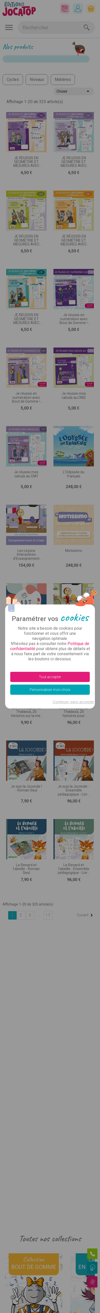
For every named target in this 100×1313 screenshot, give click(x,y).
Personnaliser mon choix (50, 690)
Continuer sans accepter (73, 702)
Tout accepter (50, 677)
